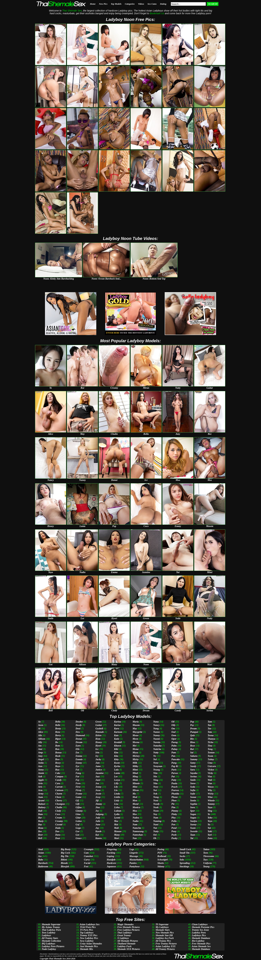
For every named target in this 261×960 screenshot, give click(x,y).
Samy (193, 763)
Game (78, 797)
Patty (174, 780)
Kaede (98, 831)
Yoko (210, 817)
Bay (40, 824)
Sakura (193, 756)
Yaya (210, 807)
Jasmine (99, 773)
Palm (174, 745)
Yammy (211, 804)
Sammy (194, 759)
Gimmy (79, 811)
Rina (192, 742)
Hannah (99, 732)
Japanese (111, 866)
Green (98, 721)
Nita (155, 783)
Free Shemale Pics (201, 943)
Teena (210, 735)
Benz (57, 732)
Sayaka (193, 773)
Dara (57, 835)
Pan (173, 756)
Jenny (98, 787)
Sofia (192, 790)
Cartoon (59, 790)
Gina (78, 814)
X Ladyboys (123, 938)
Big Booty (66, 849)
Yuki (210, 831)
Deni (78, 728)
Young (206, 866)
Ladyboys (46, 935)
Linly (116, 800)
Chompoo (60, 804)
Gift (78, 804)
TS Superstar (161, 924)
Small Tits (185, 853)
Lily (116, 787)
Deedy (79, 725)
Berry (58, 735)
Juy (97, 828)
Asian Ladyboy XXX (165, 946)
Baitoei (41, 804)
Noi (155, 790)
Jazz (97, 776)
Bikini (64, 859)
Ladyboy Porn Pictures (53, 946)
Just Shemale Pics (89, 946)
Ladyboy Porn (199, 932)
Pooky (174, 838)
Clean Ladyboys (200, 924)
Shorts (161, 863)
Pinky (174, 814)
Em (77, 752)
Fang (78, 773)
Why (210, 790)
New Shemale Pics (164, 932)
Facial (87, 863)
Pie (173, 804)
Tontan (211, 752)
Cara (57, 783)
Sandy (193, 766)
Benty (58, 728)
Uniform (207, 863)
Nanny (156, 735)
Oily (173, 725)
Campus (59, 776)
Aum (40, 797)
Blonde (64, 863)
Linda (117, 793)
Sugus (193, 817)
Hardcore (111, 863)
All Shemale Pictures (127, 941)
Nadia (136, 821)
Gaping (110, 856)
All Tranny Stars (50, 938)
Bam (40, 814)
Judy (97, 817)
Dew (78, 732)
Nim (155, 773)
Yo (209, 814)
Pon (173, 824)
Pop (192, 721)
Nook (156, 807)
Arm (40, 790)
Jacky (98, 759)
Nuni (155, 824)
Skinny (161, 866)
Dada (58, 828)
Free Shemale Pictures (128, 927)
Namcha (137, 828)
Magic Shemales (125, 924)
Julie (97, 821)
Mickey (136, 756)
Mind (135, 773)
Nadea (136, 817)
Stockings (184, 866)
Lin (116, 790)
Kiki (116, 749)
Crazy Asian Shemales (91, 943)
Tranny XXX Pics (88, 935)
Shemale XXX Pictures (128, 949)
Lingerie (133, 853)
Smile (193, 780)
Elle (78, 749)
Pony (174, 831)
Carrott (58, 787)
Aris (40, 787)
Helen (98, 735)
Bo (56, 742)
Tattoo (206, 849)
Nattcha (157, 749)
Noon (156, 811)
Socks (182, 856)
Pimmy (174, 811)
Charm (58, 793)
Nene (155, 763)
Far (77, 776)
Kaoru (98, 838)
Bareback (43, 863)
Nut (155, 828)
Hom (97, 739)
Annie (41, 773)
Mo (134, 793)
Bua (57, 769)
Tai (191, 838)
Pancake (175, 759)
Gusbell (99, 728)
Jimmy (98, 804)
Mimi (135, 769)
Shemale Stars (162, 930)
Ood (173, 732)
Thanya (211, 739)
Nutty (156, 831)
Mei (134, 745)
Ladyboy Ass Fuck (164, 938)
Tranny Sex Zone (200, 930)
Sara (192, 769)
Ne (154, 756)
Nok (155, 793)
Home (93, 4)
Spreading (185, 863)
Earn (78, 745)
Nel (155, 759)
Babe (40, 859)
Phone (174, 797)
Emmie (79, 759)
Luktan (117, 811)
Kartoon (118, 732)
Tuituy (211, 759)
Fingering (112, 849)
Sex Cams (151, 4)
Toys (205, 859)
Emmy (79, 763)
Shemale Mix (86, 949)
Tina (210, 745)
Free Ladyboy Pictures (128, 930)
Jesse (98, 790)
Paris (174, 769)
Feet (86, 866)
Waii (210, 780)
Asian (41, 853)
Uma (210, 763)
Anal (40, 849)
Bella (57, 721)
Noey (155, 787)
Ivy (97, 756)
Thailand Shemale (126, 943)
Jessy (98, 797)
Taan (192, 835)
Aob (40, 776)
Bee (40, 831)
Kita (116, 756)
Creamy (59, 821)
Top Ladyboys (86, 932)
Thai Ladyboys (124, 932)
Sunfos (193, 821)
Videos (141, 4)
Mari (116, 838)
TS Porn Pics (86, 930)
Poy (192, 725)
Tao (209, 728)
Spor (192, 811)
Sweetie (194, 831)
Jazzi (97, 780)
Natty (156, 752)
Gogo (78, 828)
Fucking (111, 853)
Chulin (58, 807)
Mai (116, 824)
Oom (173, 735)
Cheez (58, 797)
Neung (156, 769)
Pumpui (194, 732)
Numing (157, 821)
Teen (205, 853)
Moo (135, 811)
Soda (192, 787)
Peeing (161, 849)
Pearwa (175, 790)
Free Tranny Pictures (166, 943)
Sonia (193, 800)
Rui (192, 749)
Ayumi (41, 800)
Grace (79, 838)
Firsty (78, 790)
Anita (41, 763)
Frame (79, 793)
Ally (40, 742)
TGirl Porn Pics (88, 927)
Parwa (174, 773)
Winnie (211, 800)
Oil (172, 721)
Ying (210, 811)
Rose (192, 745)
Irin (97, 752)
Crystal (58, 824)
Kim (116, 752)
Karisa (117, 725)
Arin (40, 783)
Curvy (87, 859)
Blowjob (65, 866)
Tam (210, 721)
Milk (135, 763)
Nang (156, 728)
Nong (156, 797)
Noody (156, 804)
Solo (182, 859)
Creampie (89, 849)
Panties (133, 863)
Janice (98, 769)
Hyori (98, 745)
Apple (41, 780)
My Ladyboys (162, 927)
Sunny (193, 824)
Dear (57, 838)
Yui (209, 828)
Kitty (116, 759)
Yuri (210, 835)
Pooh (174, 835)
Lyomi (117, 817)
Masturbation (136, 859)
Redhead (162, 856)
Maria (136, 721)
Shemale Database (201, 938)
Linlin (117, 797)
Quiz (192, 735)
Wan (210, 783)
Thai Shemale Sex (57, 958)
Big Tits (65, 856)
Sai (191, 752)
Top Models (116, 4)
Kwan (117, 763)
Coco (57, 814)
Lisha (117, 807)
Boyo (57, 766)
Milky (135, 766)
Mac (116, 821)
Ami (40, 749)
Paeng (174, 742)
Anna (41, 769)
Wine (210, 797)
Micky (136, 759)
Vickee (211, 769)
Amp (40, 752)
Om (173, 728)
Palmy (174, 749)
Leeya (117, 780)
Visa (210, 776)
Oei (155, 835)
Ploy (173, 817)
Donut (79, 739)
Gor (78, 831)
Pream (193, 728)
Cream (58, 817)
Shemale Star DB (164, 935)
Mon (135, 800)
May (135, 728)
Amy (40, 756)
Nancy (156, 725)
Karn (116, 728)
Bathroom (43, 866)
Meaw (136, 735)
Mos (135, 814)
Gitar (78, 817)
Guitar (98, 725)
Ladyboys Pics (199, 935)
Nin (155, 776)
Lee (116, 776)
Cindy (58, 811)
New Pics (103, 4)
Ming (135, 776)
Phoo (174, 800)
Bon (57, 749)
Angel (41, 759)
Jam (97, 763)
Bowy (58, 763)
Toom (210, 756)
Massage (133, 856)
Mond (135, 804)
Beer (40, 835)
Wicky (211, 793)
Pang (174, 763)
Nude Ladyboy (49, 949)
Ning (155, 780)
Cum (86, 853)
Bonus (58, 752)
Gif (77, 800)
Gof (77, 824)
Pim (173, 807)
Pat (173, 776)
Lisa (116, 804)
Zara (210, 838)
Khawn (117, 745)
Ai (39, 728)
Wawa (211, 787)
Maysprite (137, 732)
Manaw (118, 831)
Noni (155, 800)
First (78, 787)
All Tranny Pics (163, 941)
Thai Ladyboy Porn (51, 930)
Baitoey (42, 807)
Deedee (79, 721)
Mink (135, 780)
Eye (77, 766)
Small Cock (185, 849)
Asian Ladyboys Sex (90, 924)
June (97, 824)
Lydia (117, 814)
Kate (116, 735)
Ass (40, 856)
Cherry (58, 800)
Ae (39, 721)
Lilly (116, 783)
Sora (192, 807)
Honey (98, 742)
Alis (40, 735)
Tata (210, 732)
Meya (135, 752)
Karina (117, 721)
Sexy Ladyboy (87, 941)
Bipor (58, 739)
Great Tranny (124, 935)
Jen (97, 783)
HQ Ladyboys (48, 943)
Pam (173, 752)
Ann (40, 766)
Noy (155, 814)
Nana (156, 721)
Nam (135, 824)
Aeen (40, 725)
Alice (40, 732)
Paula (174, 783)
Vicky (210, 773)
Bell (40, 838)
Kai (97, 835)
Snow (193, 783)
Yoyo (210, 821)
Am (40, 745)
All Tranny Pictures (165, 949)
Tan (209, 725)
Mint (135, 787)
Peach (174, 787)
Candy (58, 780)
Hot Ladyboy (198, 941)
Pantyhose (134, 866)
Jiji (97, 800)
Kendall (118, 742)
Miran (136, 790)
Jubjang (99, 814)
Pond (174, 828)
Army (41, 793)
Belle (57, 725)
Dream (79, 742)
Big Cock (65, 853)
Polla (174, 821)
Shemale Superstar (51, 924)
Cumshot (88, 856)
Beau (40, 828)
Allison (41, 739)
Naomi (156, 739)
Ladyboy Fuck (124, 946)
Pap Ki (174, 766)
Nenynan (157, 766)
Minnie (136, 783)
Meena (136, 742)
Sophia (193, 804)
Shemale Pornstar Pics (203, 927)
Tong (210, 749)
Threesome (208, 856)
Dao (57, 831)
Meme (136, 749)
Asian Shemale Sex (201, 946)
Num (155, 817)
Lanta (117, 773)
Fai (77, 769)
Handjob (111, 859)
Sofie (192, 793)
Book (57, 756)
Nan (135, 838)
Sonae (193, 797)
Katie (116, 739)
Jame (98, 766)
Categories (130, 4)
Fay (78, 780)
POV (160, 853)
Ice (97, 749)
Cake (57, 773)
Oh (154, 838)
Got (77, 835)
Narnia (156, 742)
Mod (135, 797)
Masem (136, 725)
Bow (57, 759)
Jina (97, 807)
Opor (174, 739)
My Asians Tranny (51, 927)
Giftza (79, 807)
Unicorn (212, 766)
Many (117, 835)
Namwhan (138, 835)
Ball (40, 811)
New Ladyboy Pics (89, 938)
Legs (131, 849)
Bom (57, 745)
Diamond (80, 735)
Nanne (156, 732)
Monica (136, 807)
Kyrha (117, 766)
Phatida (175, 793)
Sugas (193, 814)
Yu (209, 824)
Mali (116, 828)
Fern (78, 783)
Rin (192, 739)
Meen (135, 739)
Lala (116, 769)
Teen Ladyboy (48, 932)
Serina (193, 776)
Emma (79, 756)
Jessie (98, 793)
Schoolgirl (163, 859)
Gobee (79, 821)
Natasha (157, 745)
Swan (193, 828)
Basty (41, 821)
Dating (163, 4)
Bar (40, 817)
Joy (97, 811)
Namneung (138, 831)
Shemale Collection (51, 941)
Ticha (210, 742)
